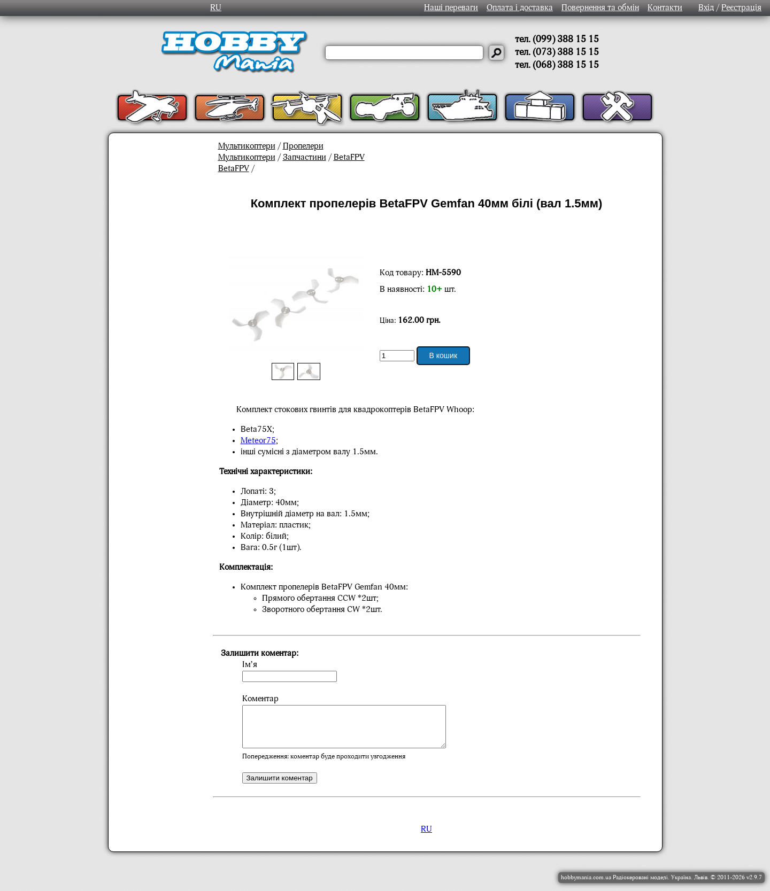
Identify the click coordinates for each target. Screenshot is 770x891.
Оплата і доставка (520, 8)
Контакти (665, 8)
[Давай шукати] (496, 52)
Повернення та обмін (600, 8)
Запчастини (304, 157)
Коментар (260, 699)
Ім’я (249, 665)
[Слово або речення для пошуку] (404, 52)
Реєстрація (741, 8)
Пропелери (303, 146)
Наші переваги (451, 8)
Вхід (706, 8)
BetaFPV (349, 157)
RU (215, 8)
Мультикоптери (246, 146)
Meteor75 (258, 441)
